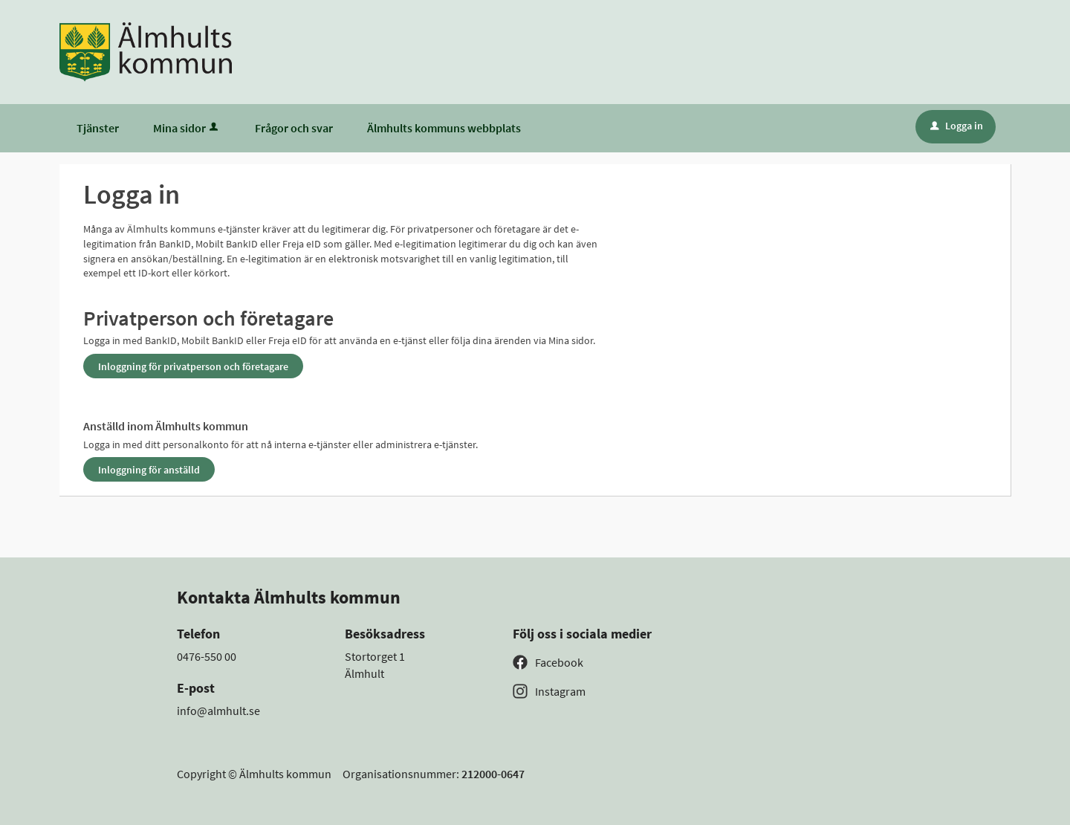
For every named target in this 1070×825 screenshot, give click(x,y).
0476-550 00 (206, 656)
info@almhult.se (218, 710)
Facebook (559, 662)
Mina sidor (187, 127)
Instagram (560, 691)
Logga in (956, 125)
